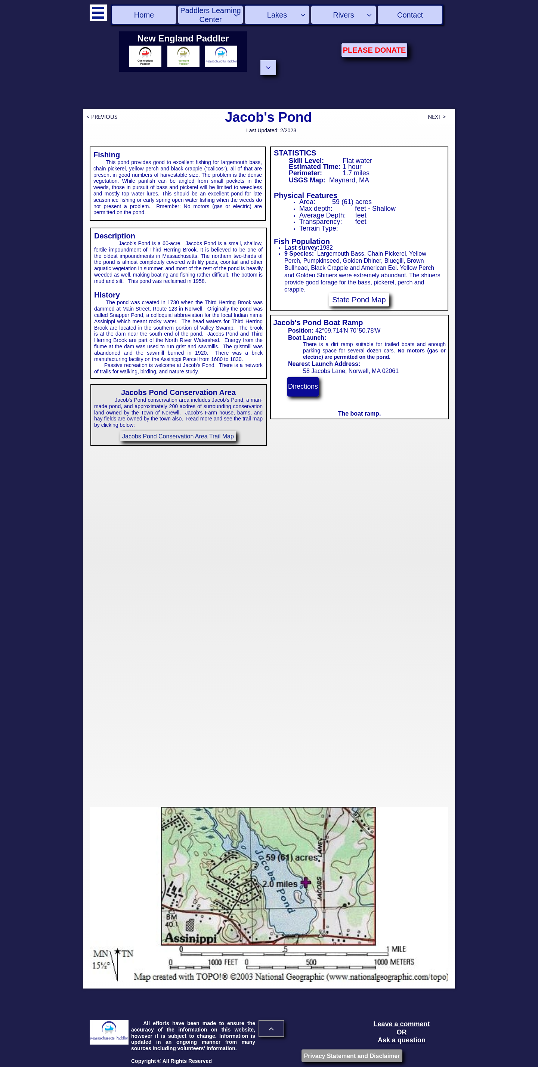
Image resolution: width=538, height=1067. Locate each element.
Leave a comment (401, 1024)
